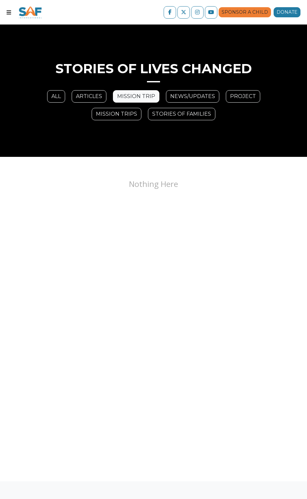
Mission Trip (136, 96)
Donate (287, 12)
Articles (89, 96)
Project (243, 96)
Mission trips (116, 114)
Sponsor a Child (245, 12)
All (56, 96)
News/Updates (192, 96)
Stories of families (181, 114)
